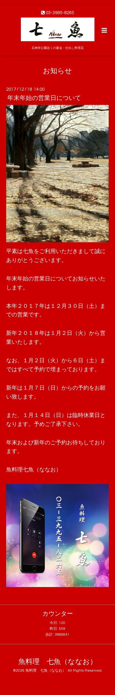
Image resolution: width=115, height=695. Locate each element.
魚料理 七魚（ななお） (57, 661)
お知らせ (57, 70)
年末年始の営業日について (44, 98)
